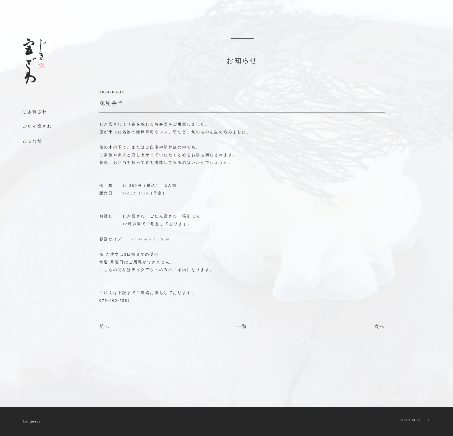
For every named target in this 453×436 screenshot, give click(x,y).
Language (32, 421)
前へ (104, 326)
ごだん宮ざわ (37, 126)
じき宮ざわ (35, 112)
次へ (380, 326)
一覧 (242, 326)
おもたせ (32, 140)
